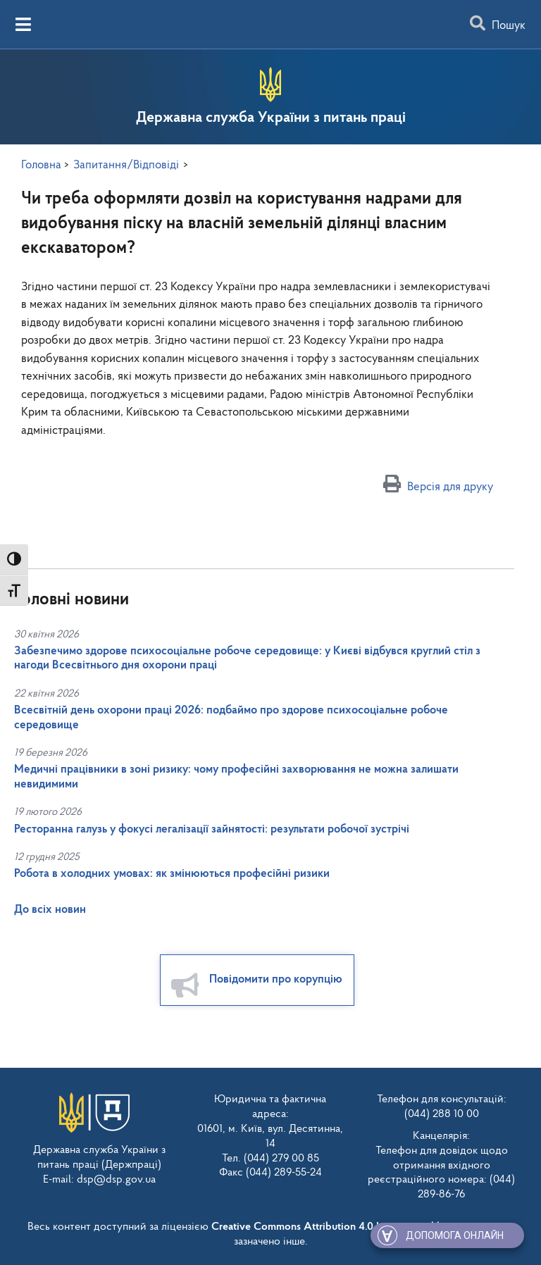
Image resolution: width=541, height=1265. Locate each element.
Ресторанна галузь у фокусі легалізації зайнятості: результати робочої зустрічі (211, 829)
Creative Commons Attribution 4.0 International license (340, 1224)
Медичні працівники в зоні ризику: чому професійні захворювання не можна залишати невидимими (236, 777)
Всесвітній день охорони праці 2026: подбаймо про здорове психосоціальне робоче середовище (231, 717)
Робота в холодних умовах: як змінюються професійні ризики (172, 874)
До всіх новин (50, 910)
